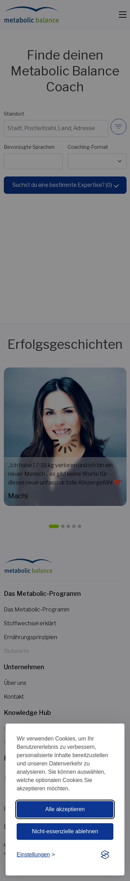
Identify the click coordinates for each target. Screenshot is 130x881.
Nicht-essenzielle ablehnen (65, 831)
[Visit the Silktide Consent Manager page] (105, 855)
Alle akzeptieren (65, 809)
